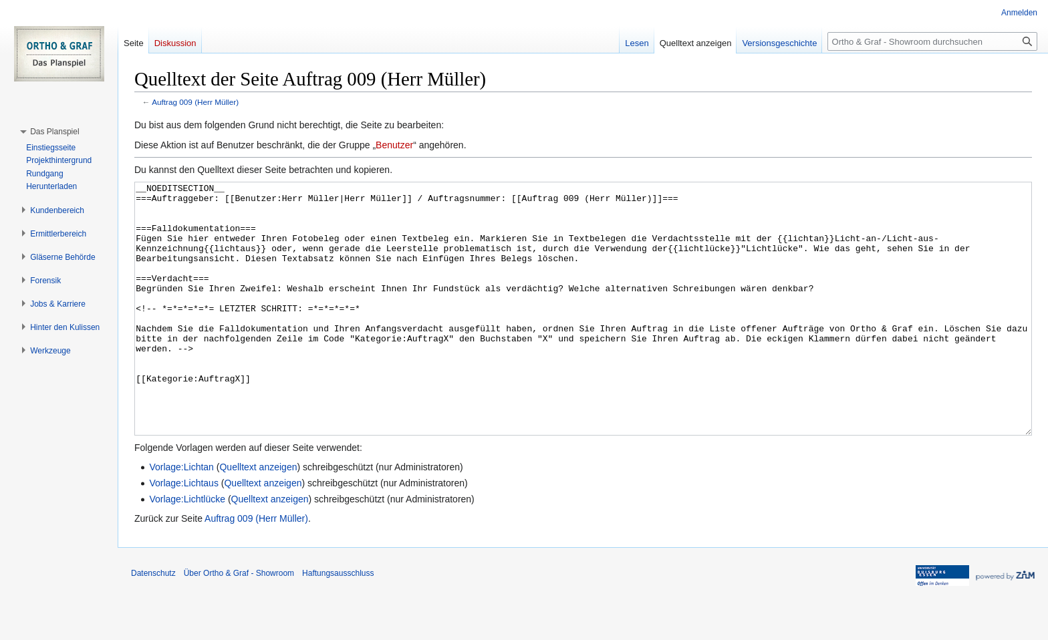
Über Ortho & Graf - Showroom (239, 623)
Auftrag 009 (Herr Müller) (195, 102)
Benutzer (394, 145)
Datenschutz (153, 623)
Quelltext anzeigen (258, 517)
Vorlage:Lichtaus (184, 533)
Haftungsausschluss (338, 623)
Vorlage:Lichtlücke (187, 549)
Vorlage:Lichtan (181, 517)
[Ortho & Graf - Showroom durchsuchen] (932, 41)
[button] (54, 131)
